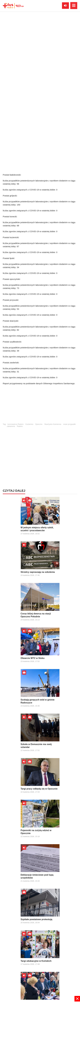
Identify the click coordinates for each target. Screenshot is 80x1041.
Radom (20, 426)
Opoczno (38, 424)
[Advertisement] (40, 405)
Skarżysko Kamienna (52, 424)
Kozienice (29, 424)
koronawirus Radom (16, 424)
